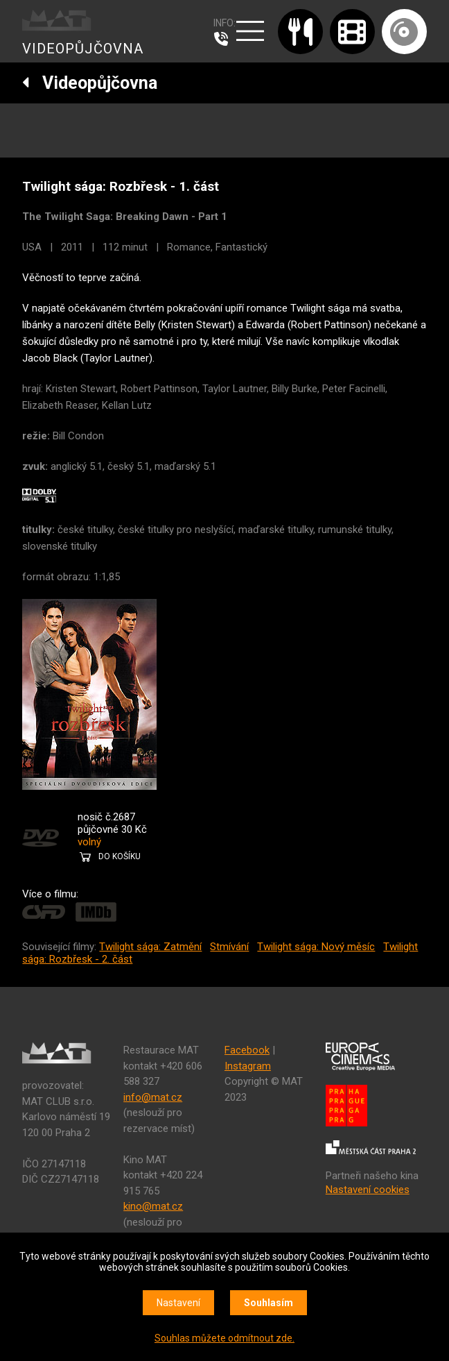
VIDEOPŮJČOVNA (82, 48)
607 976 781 (224, 38)
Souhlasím (268, 1302)
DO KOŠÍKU (119, 856)
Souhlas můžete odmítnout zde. (224, 1338)
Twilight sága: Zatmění (150, 946)
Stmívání (229, 946)
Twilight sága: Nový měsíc (316, 946)
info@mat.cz (152, 1097)
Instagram (247, 1066)
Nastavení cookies (368, 1189)
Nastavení (178, 1302)
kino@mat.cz (153, 1206)
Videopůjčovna (89, 83)
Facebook (247, 1050)
